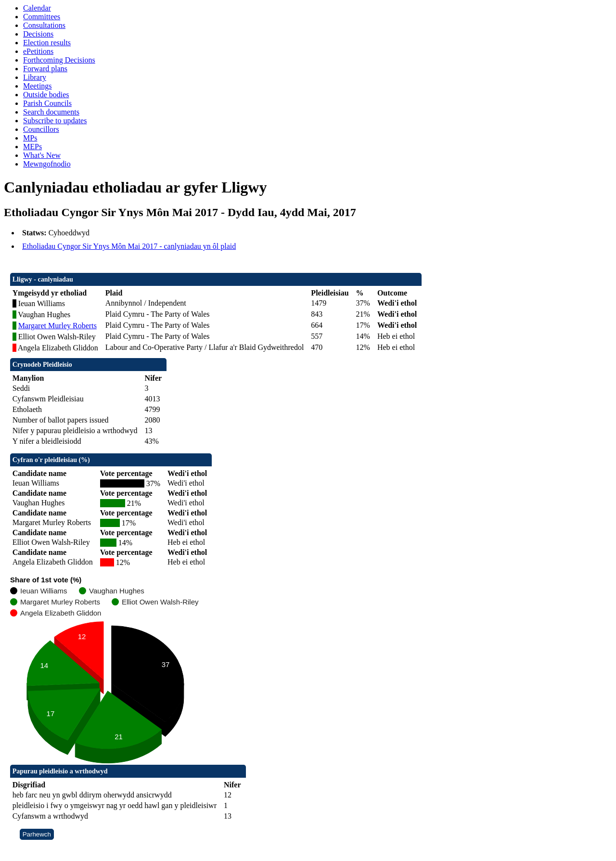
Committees (41, 17)
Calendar (37, 8)
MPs (30, 138)
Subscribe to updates (55, 120)
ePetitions (38, 51)
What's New (42, 155)
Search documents (51, 112)
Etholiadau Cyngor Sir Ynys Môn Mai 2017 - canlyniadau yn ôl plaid (129, 246)
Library (34, 77)
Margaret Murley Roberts (57, 325)
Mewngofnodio (47, 164)
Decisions (38, 34)
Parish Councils (47, 103)
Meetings (37, 86)
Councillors (41, 129)
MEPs (32, 146)
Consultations (44, 25)
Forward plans (45, 68)
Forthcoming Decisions (59, 60)
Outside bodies (46, 94)
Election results (47, 43)
